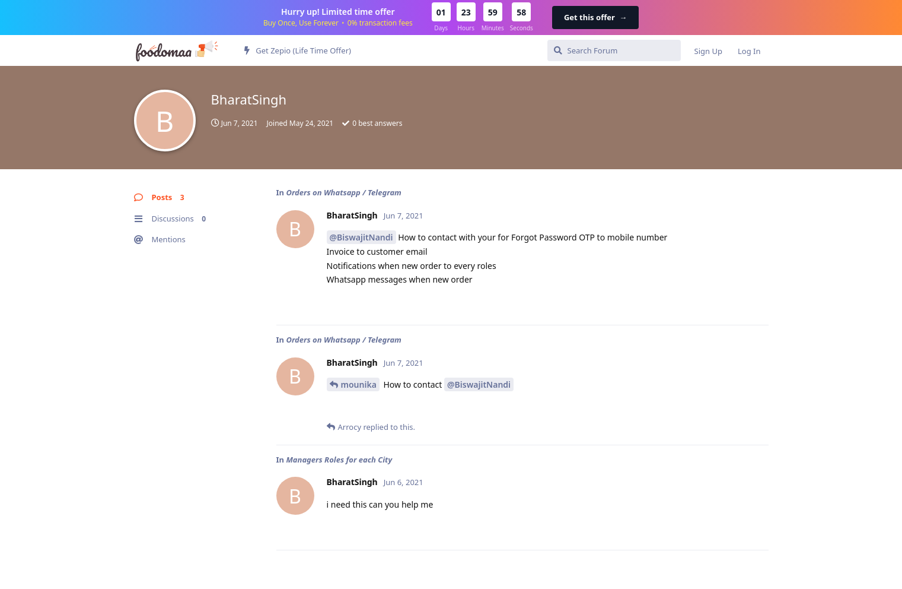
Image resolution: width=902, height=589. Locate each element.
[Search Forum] (614, 50)
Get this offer (595, 17)
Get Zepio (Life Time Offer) (297, 50)
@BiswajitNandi (361, 237)
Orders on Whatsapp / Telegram (343, 192)
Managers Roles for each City (339, 459)
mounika (359, 384)
